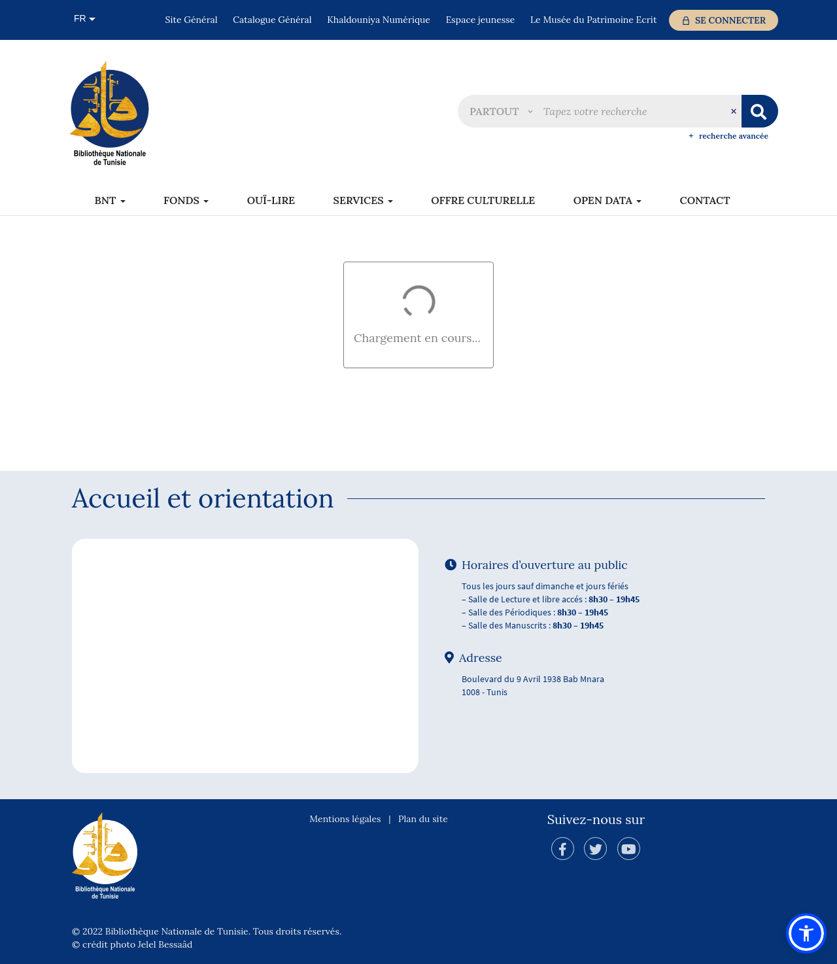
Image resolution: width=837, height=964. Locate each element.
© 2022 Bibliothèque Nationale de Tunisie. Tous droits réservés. (206, 931)
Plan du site (423, 819)
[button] (501, 111)
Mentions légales (345, 819)
